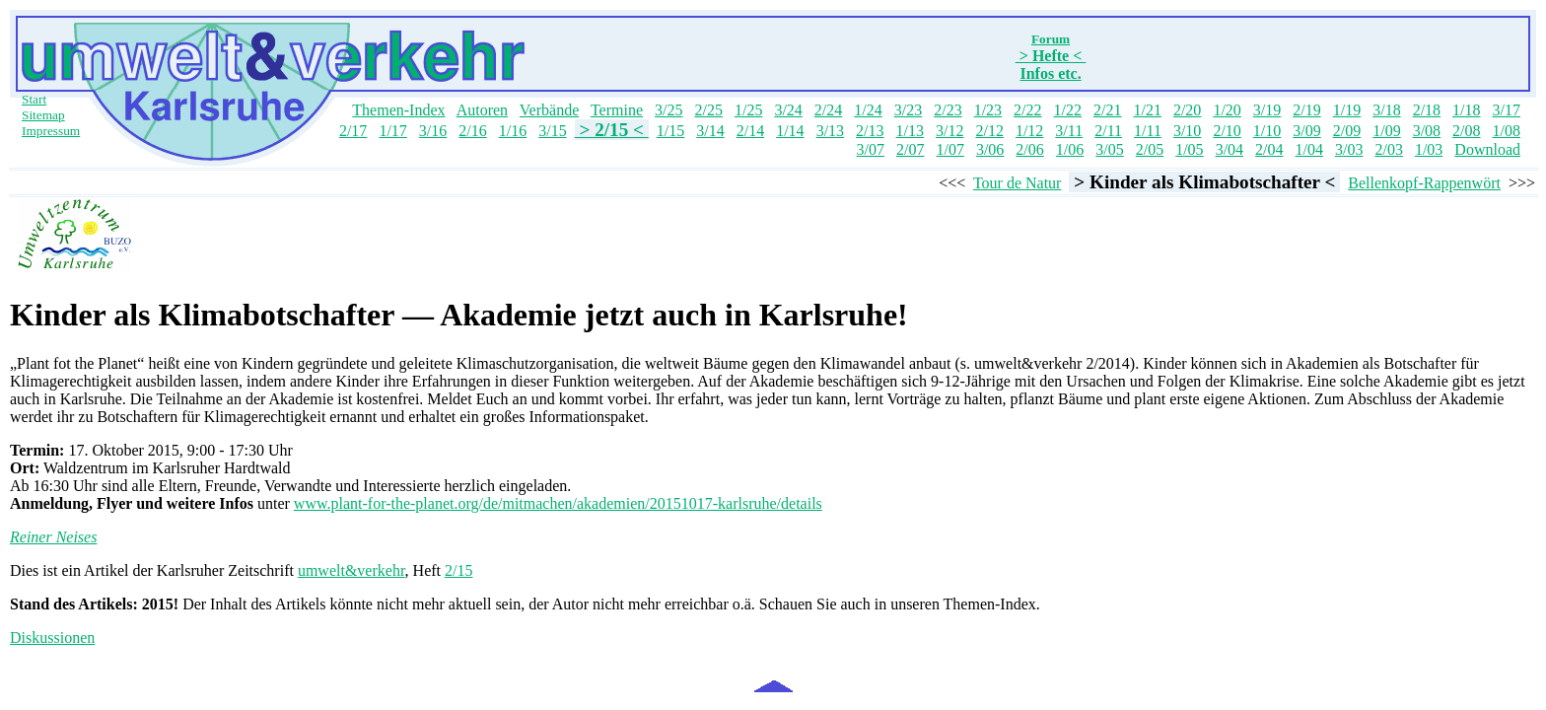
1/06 (1070, 149)
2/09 (1347, 130)
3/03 (1349, 149)
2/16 (472, 130)
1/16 (513, 130)
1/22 (1068, 110)
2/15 (458, 570)
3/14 (710, 130)
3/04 (1229, 149)
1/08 (1506, 130)
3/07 (870, 149)
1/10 (1267, 130)
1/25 (748, 110)
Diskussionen (52, 637)
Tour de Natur (1017, 183)
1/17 (392, 130)
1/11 (1147, 130)
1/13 (910, 130)
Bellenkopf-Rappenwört (1424, 183)
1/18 (1466, 110)
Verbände (549, 110)
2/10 (1226, 130)
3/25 (668, 110)
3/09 (1306, 130)
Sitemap (43, 114)
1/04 (1309, 149)
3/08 (1427, 130)
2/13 (869, 130)
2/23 (947, 110)
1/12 (1029, 130)
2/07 (910, 149)
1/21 (1146, 110)
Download (1487, 149)
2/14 (750, 130)
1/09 (1386, 130)
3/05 (1109, 149)
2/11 (1108, 130)
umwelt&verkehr (351, 570)
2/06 (1029, 149)
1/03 (1428, 149)
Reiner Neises (53, 537)
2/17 (353, 130)
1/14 (790, 130)
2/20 (1187, 110)
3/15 (552, 130)
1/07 (949, 149)
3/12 (949, 130)
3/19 (1267, 110)
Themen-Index (398, 110)
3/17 (1506, 110)
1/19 (1347, 110)
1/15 (670, 130)
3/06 (990, 149)
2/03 (1388, 149)
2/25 (708, 110)
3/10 (1187, 130)
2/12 (989, 130)
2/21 (1107, 110)
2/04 (1269, 149)
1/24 (867, 110)
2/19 (1306, 110)
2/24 (828, 110)
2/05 (1149, 149)
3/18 (1386, 110)
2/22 (1027, 110)
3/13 (830, 130)
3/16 (433, 130)
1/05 (1189, 149)
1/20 (1226, 110)
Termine (617, 110)
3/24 (788, 110)
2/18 (1427, 110)
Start (34, 99)
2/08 (1466, 130)
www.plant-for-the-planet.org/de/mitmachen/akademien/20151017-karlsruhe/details (558, 503)
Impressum (51, 130)
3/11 (1069, 130)
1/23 (988, 110)
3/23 (908, 110)
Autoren (482, 110)
